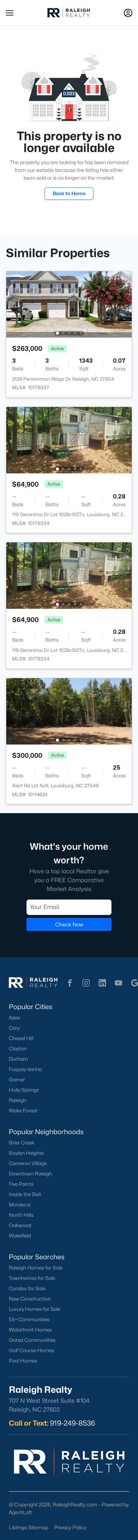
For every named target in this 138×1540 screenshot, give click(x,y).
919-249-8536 (72, 1423)
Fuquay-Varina (25, 1069)
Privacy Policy (70, 1527)
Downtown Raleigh (30, 1174)
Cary (14, 1028)
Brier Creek (22, 1143)
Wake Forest (23, 1110)
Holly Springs (24, 1090)
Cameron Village (28, 1163)
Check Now (69, 924)
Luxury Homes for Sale (34, 1309)
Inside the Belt (25, 1194)
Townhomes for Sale (32, 1278)
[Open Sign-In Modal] (128, 13)
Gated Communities (32, 1340)
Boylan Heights (26, 1153)
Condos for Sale (27, 1288)
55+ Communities (29, 1319)
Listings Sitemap (28, 1527)
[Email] (69, 907)
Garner (17, 1080)
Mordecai (20, 1205)
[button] (9, 13)
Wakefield (20, 1236)
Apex (14, 1018)
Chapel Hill (21, 1038)
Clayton (17, 1049)
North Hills (21, 1215)
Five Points (21, 1184)
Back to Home (69, 193)
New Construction (30, 1299)
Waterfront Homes (30, 1330)
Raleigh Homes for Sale (36, 1268)
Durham (18, 1059)
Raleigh (17, 1100)
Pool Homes (23, 1361)
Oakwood (20, 1225)
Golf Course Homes (31, 1350)
